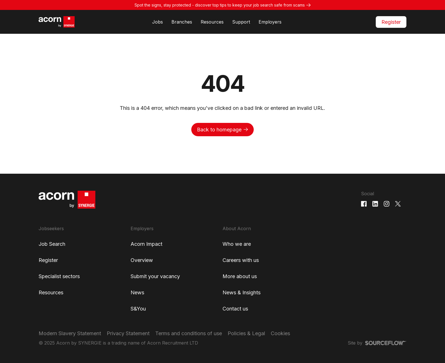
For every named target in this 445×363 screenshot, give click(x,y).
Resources (212, 22)
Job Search (52, 244)
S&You (138, 309)
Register (391, 22)
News (137, 292)
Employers (270, 22)
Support (241, 22)
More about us (239, 276)
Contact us (235, 309)
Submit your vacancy (155, 276)
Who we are (236, 244)
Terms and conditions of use (188, 333)
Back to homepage (219, 130)
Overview (142, 260)
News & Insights (241, 292)
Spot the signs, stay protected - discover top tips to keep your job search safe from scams (220, 5)
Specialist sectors (59, 276)
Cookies (280, 333)
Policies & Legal (246, 333)
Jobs (157, 22)
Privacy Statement (128, 333)
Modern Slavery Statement (70, 333)
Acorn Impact (146, 244)
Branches (181, 22)
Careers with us (240, 260)
